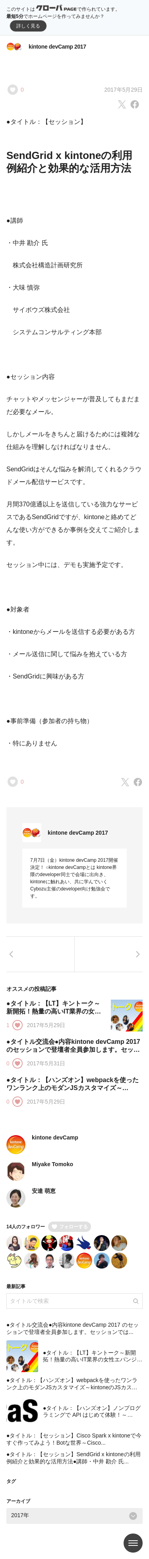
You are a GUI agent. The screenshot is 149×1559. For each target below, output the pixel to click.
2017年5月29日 (123, 89)
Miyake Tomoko (52, 1164)
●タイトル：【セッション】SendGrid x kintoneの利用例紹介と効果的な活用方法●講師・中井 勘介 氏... (73, 1458)
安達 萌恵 (44, 1191)
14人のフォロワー (25, 1227)
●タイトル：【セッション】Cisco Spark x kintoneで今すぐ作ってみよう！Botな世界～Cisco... (73, 1439)
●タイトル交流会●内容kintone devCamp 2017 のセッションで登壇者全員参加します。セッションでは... (73, 1049)
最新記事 (15, 1286)
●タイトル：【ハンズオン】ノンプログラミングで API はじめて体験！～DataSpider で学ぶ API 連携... (92, 1415)
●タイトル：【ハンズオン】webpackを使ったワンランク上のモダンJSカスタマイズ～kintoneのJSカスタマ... (72, 1088)
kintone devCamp (55, 1137)
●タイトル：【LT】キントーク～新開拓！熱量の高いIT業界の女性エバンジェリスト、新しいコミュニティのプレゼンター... (92, 1363)
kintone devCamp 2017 (57, 46)
